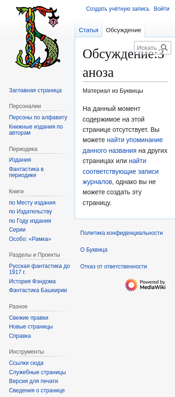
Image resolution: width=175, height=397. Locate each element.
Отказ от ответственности (113, 266)
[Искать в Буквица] (152, 48)
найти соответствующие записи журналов (121, 171)
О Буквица (93, 249)
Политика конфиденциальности (121, 233)
